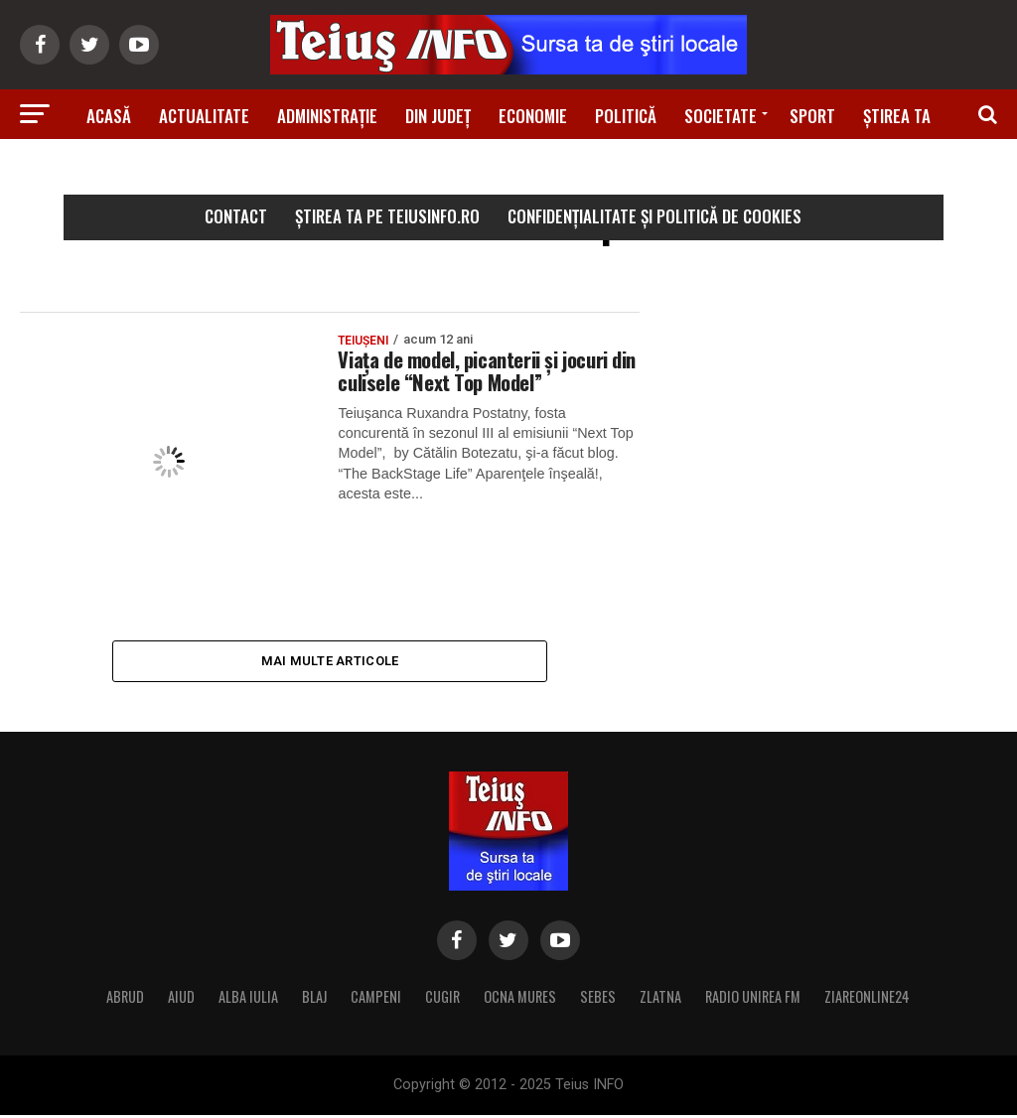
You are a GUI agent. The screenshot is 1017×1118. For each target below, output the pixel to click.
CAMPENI (376, 999)
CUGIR (442, 999)
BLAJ (314, 999)
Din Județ (438, 115)
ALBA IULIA (248, 999)
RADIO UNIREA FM (752, 999)
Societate (720, 115)
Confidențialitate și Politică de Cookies (654, 216)
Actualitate (204, 115)
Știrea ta (897, 115)
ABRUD (125, 999)
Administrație (327, 115)
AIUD (181, 999)
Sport (812, 115)
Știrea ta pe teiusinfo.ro (387, 216)
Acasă (108, 115)
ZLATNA (660, 999)
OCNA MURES (520, 999)
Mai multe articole (330, 661)
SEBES (598, 999)
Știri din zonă (508, 171)
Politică (625, 115)
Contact (236, 216)
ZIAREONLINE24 (867, 999)
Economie (533, 115)
